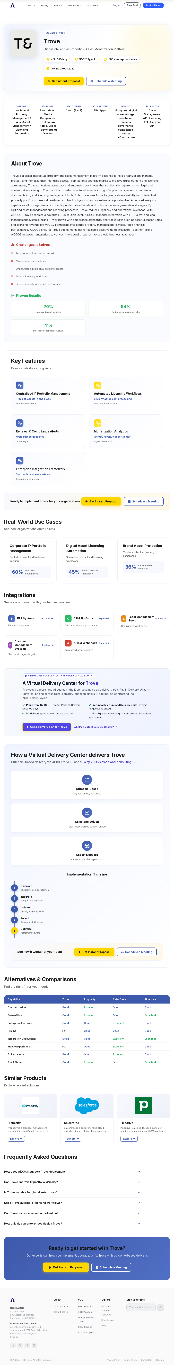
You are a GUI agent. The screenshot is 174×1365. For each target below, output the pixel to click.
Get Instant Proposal (64, 81)
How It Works (61, 1312)
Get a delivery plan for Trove (47, 726)
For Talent (93, 5)
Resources (75, 5)
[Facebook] (27, 1345)
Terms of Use (131, 1360)
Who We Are (61, 1306)
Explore (47, 618)
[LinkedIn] (13, 1345)
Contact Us (146, 1360)
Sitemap (159, 1360)
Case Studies (85, 1326)
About (58, 5)
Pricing (44, 5)
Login (116, 5)
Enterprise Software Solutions (106, 1310)
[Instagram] (34, 1345)
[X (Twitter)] (20, 1345)
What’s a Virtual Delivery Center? (95, 726)
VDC (31, 5)
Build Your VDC (86, 1306)
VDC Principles (86, 1332)
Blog (103, 1325)
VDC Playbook (85, 1312)
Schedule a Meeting (106, 81)
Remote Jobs (108, 1320)
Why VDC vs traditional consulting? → (110, 762)
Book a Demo (153, 5)
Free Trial (132, 5)
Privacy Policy (113, 1360)
